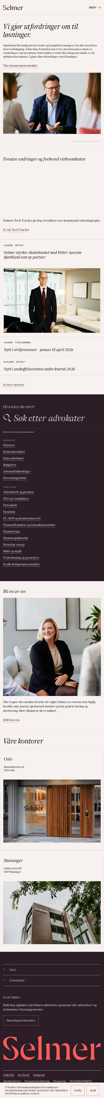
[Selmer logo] (13, 7)
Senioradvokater (14, 452)
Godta (77, 1090)
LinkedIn (8, 1075)
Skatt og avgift (12, 551)
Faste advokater (13, 458)
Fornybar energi (14, 544)
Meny (95, 7)
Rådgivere (9, 465)
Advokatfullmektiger (17, 471)
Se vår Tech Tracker (16, 230)
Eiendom (9, 512)
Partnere (9, 445)
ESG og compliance (16, 498)
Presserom (59, 1081)
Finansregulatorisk (15, 538)
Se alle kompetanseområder (21, 564)
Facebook (23, 1075)
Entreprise (10, 505)
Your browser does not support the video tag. (52, 190)
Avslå (93, 1090)
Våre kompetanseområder (20, 65)
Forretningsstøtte (15, 478)
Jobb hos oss (11, 720)
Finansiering (11, 531)
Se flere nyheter (13, 385)
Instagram (39, 1075)
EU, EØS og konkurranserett (22, 518)
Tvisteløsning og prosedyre (21, 557)
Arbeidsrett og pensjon (18, 492)
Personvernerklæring (37, 1081)
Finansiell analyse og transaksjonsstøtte (29, 525)
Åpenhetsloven (12, 1081)
